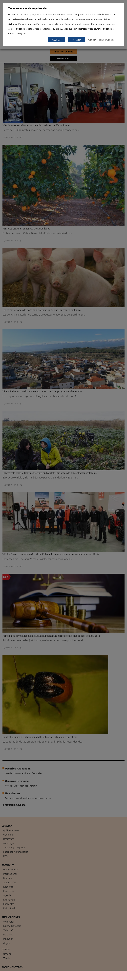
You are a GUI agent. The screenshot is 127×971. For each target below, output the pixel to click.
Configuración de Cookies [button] (101, 39)
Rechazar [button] (76, 39)
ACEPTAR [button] (56, 39)
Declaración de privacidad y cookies (73, 23)
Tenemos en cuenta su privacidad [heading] (27, 8)
